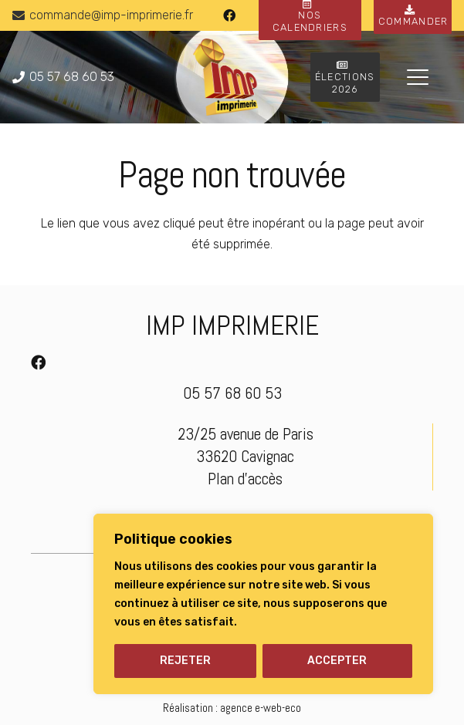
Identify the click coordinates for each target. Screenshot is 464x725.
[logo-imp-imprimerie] (225, 77)
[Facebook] (229, 15)
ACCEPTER (337, 660)
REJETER (185, 660)
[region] (263, 604)
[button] (418, 77)
